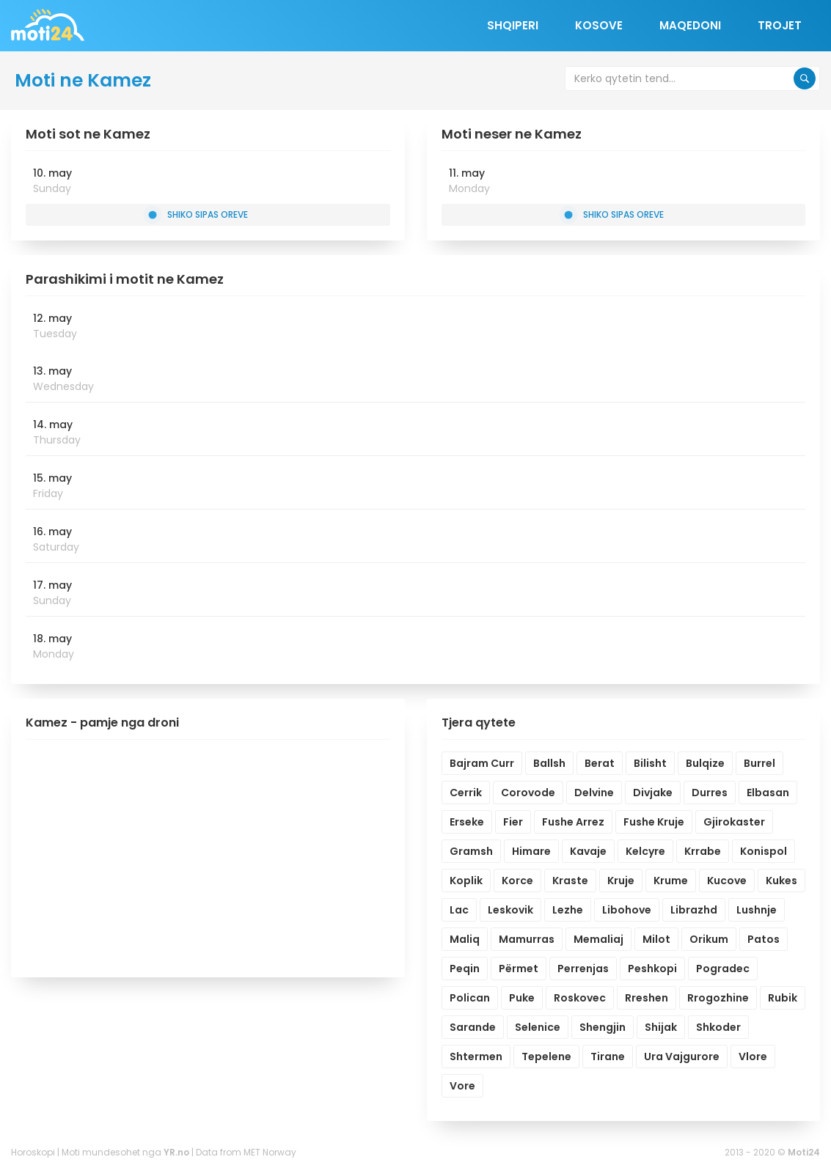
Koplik (466, 880)
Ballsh (549, 763)
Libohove (626, 910)
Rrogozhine (718, 998)
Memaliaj (598, 939)
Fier (513, 822)
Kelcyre (645, 851)
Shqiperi (512, 25)
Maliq (465, 939)
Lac (459, 910)
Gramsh (471, 851)
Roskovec (580, 998)
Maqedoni (690, 25)
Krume (671, 880)
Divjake (653, 792)
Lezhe (567, 910)
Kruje (620, 880)
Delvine (594, 792)
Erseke (467, 822)
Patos (763, 939)
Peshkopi (652, 968)
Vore (462, 1085)
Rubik (782, 998)
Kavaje (588, 851)
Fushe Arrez (573, 822)
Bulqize (705, 763)
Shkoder (718, 1027)
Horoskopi (33, 1152)
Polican (470, 998)
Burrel (759, 763)
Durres (710, 792)
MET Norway (270, 1152)
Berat (600, 763)
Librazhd (693, 910)
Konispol (763, 851)
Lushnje (756, 910)
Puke (522, 998)
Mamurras (526, 939)
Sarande (473, 1027)
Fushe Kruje (653, 822)
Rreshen (646, 998)
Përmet (518, 968)
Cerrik (466, 792)
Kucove (727, 880)
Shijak (661, 1027)
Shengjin (602, 1027)
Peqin (465, 968)
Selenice (537, 1027)
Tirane (607, 1056)
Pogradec (723, 968)
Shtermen (476, 1056)
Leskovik (510, 910)
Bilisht (650, 763)
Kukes (781, 880)
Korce (517, 880)
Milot (656, 939)
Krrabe (702, 851)
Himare (531, 851)
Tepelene (546, 1056)
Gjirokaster (734, 822)
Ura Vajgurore (682, 1056)
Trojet (780, 25)
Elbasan (768, 792)
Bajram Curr (482, 763)
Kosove (599, 25)
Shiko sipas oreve (198, 214)
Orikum (708, 939)
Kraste (570, 880)
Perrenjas (583, 968)
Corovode (528, 792)
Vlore (753, 1056)
